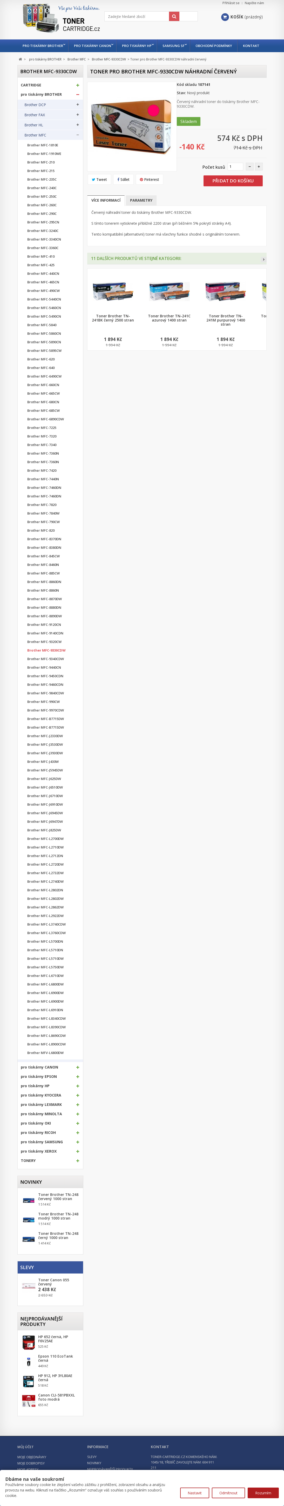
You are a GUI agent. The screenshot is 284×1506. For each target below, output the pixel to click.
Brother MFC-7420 (41, 483)
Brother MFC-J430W (43, 774)
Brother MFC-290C (42, 226)
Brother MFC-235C (42, 192)
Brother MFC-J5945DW (45, 783)
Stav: (181, 105)
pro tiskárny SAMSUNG (42, 1154)
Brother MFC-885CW (43, 586)
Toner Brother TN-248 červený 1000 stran (58, 1209)
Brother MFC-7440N (43, 492)
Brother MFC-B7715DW (45, 731)
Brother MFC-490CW (43, 303)
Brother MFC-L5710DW (45, 971)
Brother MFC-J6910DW (45, 817)
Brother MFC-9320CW (44, 654)
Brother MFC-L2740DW (45, 894)
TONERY (28, 1173)
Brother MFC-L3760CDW (46, 945)
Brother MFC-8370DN (44, 551)
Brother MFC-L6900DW (45, 1005)
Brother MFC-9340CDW (45, 671)
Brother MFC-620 (41, 372)
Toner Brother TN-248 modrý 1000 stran (58, 1229)
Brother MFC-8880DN (44, 620)
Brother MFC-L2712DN (45, 868)
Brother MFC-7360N (43, 466)
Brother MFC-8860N (43, 603)
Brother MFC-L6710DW (45, 988)
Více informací (105, 212)
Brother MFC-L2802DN (45, 903)
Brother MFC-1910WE (44, 166)
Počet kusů (213, 180)
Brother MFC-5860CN (44, 346)
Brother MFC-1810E (42, 158)
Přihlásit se (231, 3)
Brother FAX (34, 127)
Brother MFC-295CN (43, 235)
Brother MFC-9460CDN (45, 697)
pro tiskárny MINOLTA (41, 1126)
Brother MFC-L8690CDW (46, 1048)
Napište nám (254, 3)
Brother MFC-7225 (41, 440)
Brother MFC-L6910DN (45, 1022)
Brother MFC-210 (41, 175)
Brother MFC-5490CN (44, 329)
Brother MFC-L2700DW (45, 851)
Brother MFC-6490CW (44, 389)
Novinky (31, 1195)
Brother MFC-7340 (41, 457)
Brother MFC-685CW (43, 423)
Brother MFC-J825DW (44, 843)
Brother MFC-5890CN (44, 355)
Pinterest (149, 192)
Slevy (27, 1280)
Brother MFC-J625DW (44, 791)
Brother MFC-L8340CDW (46, 1031)
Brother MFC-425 (41, 277)
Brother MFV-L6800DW (45, 1065)
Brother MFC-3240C (42, 243)
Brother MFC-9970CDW (45, 723)
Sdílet (123, 192)
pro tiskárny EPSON (39, 1089)
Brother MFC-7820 (41, 517)
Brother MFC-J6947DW (45, 834)
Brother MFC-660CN (43, 397)
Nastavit (195, 1492)
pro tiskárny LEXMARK (41, 1117)
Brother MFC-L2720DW (45, 877)
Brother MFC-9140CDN (45, 646)
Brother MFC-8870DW (44, 611)
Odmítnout (228, 1492)
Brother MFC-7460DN (44, 500)
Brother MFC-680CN (43, 414)
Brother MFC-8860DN (44, 594)
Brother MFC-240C (42, 200)
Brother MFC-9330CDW (46, 663)
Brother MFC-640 (41, 380)
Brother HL (33, 138)
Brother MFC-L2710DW (45, 860)
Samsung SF (177, 45)
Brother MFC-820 (41, 543)
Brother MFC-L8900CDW (46, 1057)
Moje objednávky (31, 1469)
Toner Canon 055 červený (53, 1295)
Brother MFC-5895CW (44, 363)
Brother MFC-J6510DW (45, 800)
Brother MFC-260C (42, 218)
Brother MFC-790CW (43, 534)
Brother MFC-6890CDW (45, 432)
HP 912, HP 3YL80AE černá (55, 1390)
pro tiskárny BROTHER (43, 45)
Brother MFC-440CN (43, 286)
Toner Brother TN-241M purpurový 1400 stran (225, 333)
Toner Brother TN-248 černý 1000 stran (58, 1248)
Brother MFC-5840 (41, 337)
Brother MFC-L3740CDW (46, 937)
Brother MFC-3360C (42, 260)
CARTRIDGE (31, 98)
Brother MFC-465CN (43, 295)
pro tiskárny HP (139, 45)
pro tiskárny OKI (36, 1136)
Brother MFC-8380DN (44, 560)
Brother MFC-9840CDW (45, 706)
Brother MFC (35, 148)
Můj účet (25, 1459)
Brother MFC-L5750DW (45, 980)
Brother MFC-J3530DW (45, 757)
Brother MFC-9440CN (44, 680)
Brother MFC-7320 (41, 449)
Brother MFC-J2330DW (45, 748)
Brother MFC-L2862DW (45, 920)
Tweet (99, 192)
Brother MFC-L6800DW (45, 997)
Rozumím (263, 1492)
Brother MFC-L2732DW (45, 885)
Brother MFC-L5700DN (45, 954)
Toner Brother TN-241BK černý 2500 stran (113, 331)
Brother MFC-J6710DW (45, 808)
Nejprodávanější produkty (41, 1334)
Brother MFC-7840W (43, 526)
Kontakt (31, 58)
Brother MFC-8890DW (44, 629)
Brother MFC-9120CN (44, 637)
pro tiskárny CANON (93, 45)
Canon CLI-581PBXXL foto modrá (56, 1410)
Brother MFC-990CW (43, 714)
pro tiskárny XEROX (39, 1164)
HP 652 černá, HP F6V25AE (53, 1351)
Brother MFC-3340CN (44, 252)
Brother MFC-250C (42, 209)
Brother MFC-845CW (43, 569)
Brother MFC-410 (41, 269)
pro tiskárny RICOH (38, 1145)
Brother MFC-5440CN (44, 312)
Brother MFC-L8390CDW (46, 1040)
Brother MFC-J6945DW (45, 825)
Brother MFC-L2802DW (45, 911)
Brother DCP (35, 117)
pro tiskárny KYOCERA (41, 1108)
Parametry (141, 212)
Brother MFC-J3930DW (45, 766)
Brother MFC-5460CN (44, 320)
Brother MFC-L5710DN (45, 962)
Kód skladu (187, 97)
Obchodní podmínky (219, 45)
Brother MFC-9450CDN (45, 688)
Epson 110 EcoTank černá (55, 1371)
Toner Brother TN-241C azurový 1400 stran (169, 331)
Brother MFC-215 (41, 183)
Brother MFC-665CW (43, 406)
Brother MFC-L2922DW (45, 928)
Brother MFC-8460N (43, 577)
